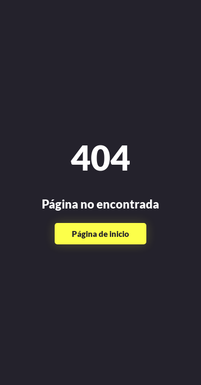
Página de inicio (100, 233)
